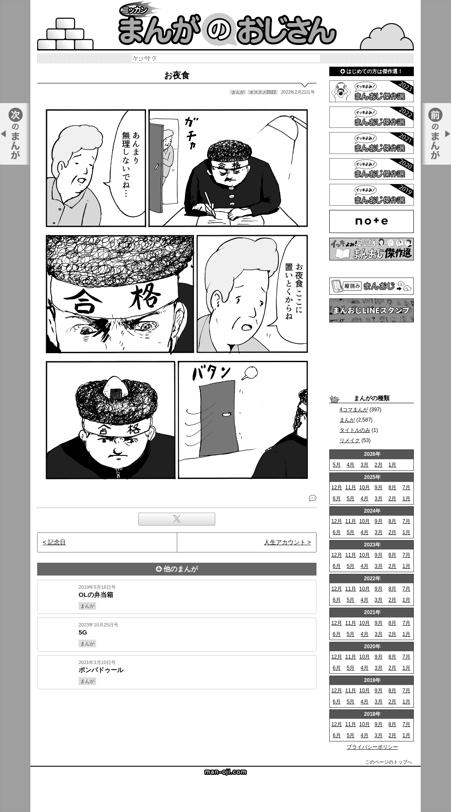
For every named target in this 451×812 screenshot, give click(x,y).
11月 (350, 487)
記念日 (57, 542)
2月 (379, 465)
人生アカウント (285, 542)
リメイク (350, 440)
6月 (337, 499)
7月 (406, 487)
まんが (347, 420)
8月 (393, 487)
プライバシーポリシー (372, 747)
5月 (337, 465)
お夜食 (177, 75)
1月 (393, 465)
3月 (364, 465)
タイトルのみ (355, 430)
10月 (364, 487)
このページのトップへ (388, 762)
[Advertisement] (176, 718)
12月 (336, 487)
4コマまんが (354, 410)
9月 (379, 487)
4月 (351, 465)
